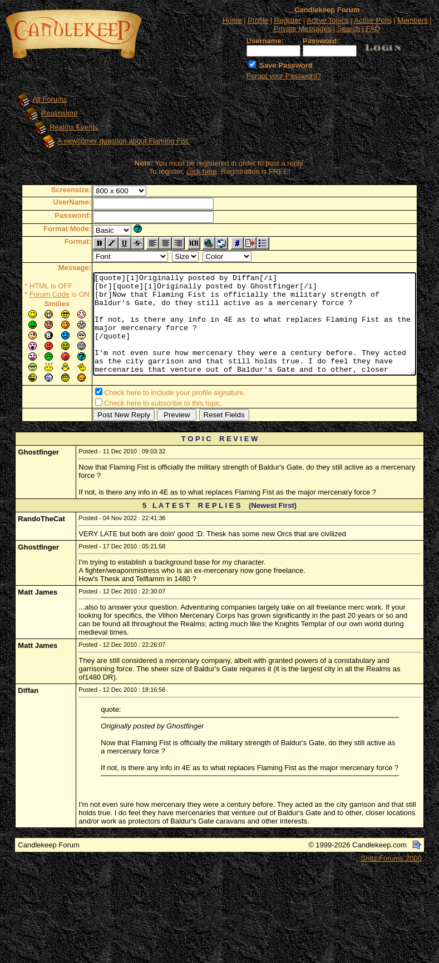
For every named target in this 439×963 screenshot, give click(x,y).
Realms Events (63, 127)
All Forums (39, 99)
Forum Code (32, 294)
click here (204, 171)
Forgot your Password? (283, 76)
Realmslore (49, 113)
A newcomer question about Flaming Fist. (113, 141)
